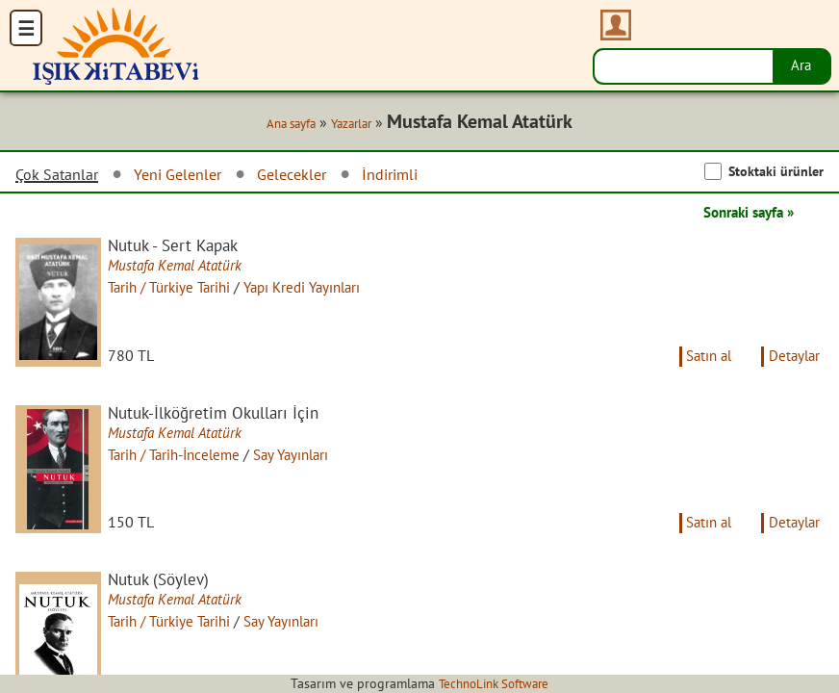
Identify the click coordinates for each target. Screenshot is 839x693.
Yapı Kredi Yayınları (324, 289)
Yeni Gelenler (192, 176)
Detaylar (792, 367)
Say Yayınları (313, 466)
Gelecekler (315, 176)
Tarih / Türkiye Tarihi (181, 289)
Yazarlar (343, 125)
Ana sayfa (277, 125)
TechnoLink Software (493, 683)
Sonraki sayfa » (743, 213)
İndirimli (421, 176)
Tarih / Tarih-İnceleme (187, 466)
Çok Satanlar (61, 176)
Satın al (700, 367)
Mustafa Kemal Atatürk (185, 268)
